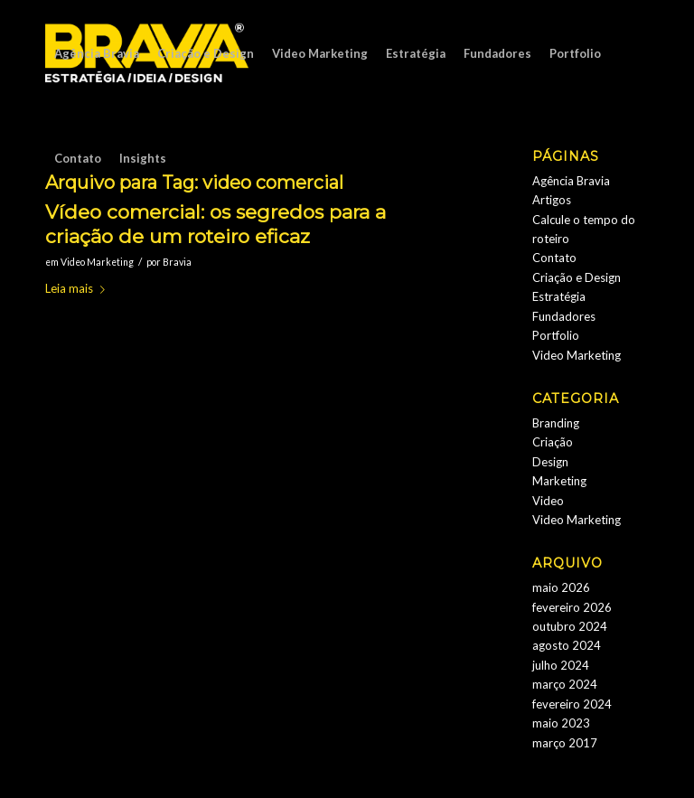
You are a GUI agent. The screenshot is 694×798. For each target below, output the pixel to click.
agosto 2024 (566, 645)
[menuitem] (96, 53)
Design (550, 462)
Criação (552, 442)
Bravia (177, 262)
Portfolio (555, 335)
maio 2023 (561, 723)
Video (548, 500)
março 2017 (564, 743)
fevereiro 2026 (572, 607)
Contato (554, 257)
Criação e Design (576, 277)
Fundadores (564, 316)
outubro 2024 (569, 626)
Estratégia (559, 296)
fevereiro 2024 (572, 704)
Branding (555, 423)
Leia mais (78, 288)
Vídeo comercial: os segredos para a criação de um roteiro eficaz (215, 224)
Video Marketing (97, 262)
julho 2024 (560, 665)
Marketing (559, 481)
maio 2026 (561, 587)
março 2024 (564, 684)
